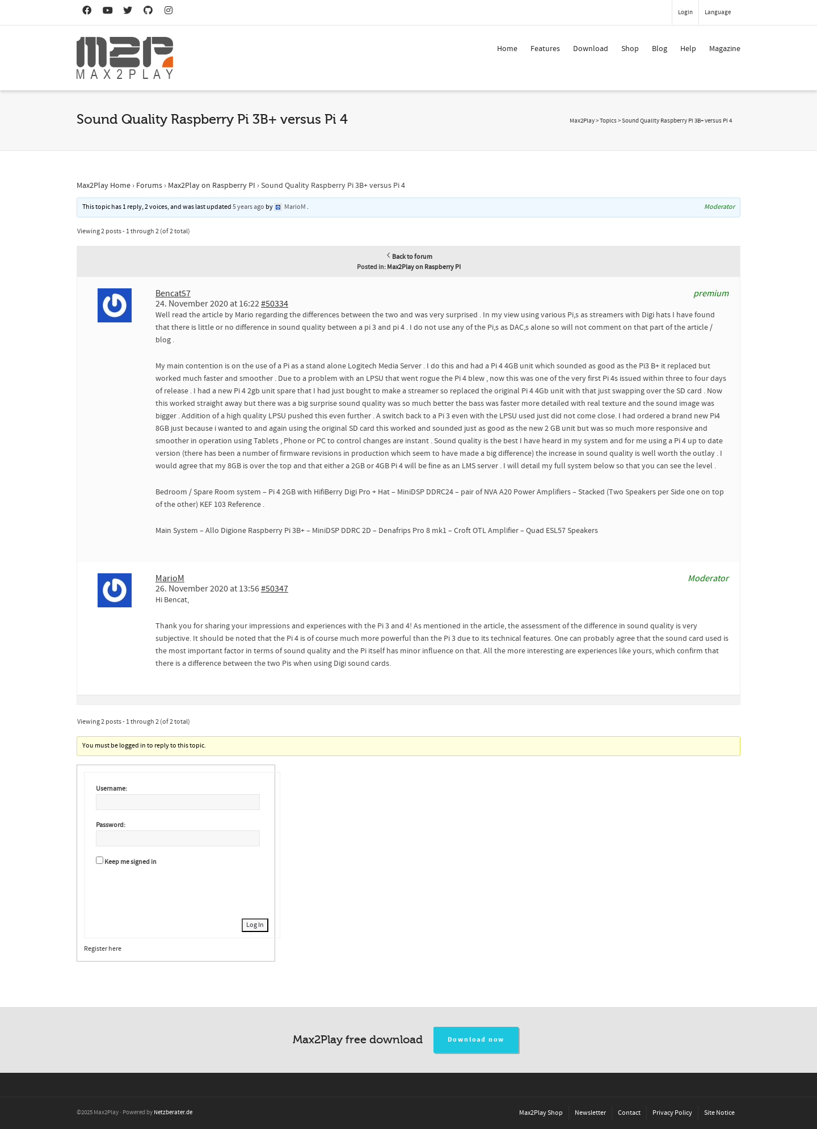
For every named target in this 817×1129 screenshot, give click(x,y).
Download (590, 49)
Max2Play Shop (541, 1113)
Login (685, 12)
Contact (629, 1113)
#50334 (274, 303)
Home (507, 49)
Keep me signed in (130, 862)
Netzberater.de (173, 1113)
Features (545, 49)
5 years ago (248, 207)
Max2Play (582, 121)
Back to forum (408, 257)
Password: (110, 825)
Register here (102, 949)
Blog (659, 49)
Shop (630, 49)
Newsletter (590, 1113)
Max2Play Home (103, 186)
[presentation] (182, 890)
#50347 (274, 588)
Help (688, 49)
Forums (149, 186)
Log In (255, 925)
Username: (111, 788)
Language (718, 12)
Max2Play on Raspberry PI (211, 186)
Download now (476, 1039)
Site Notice (719, 1113)
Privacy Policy (672, 1113)
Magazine (724, 49)
